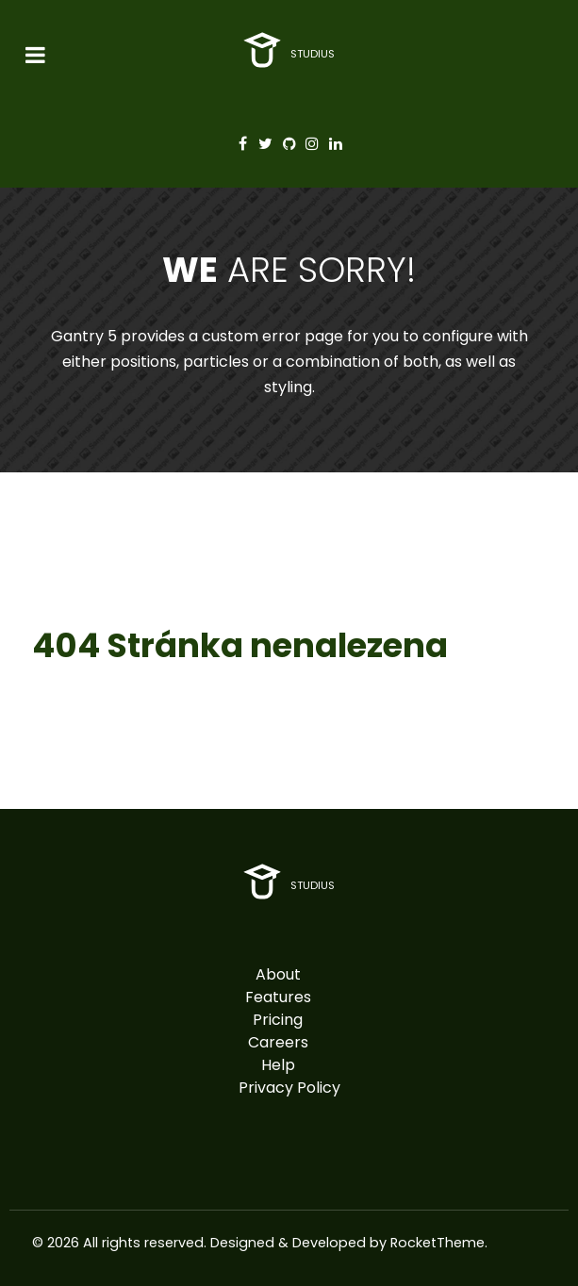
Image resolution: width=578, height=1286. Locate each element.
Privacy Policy (289, 1087)
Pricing (278, 1019)
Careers (278, 1042)
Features (278, 997)
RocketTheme (437, 1242)
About (278, 974)
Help (278, 1065)
